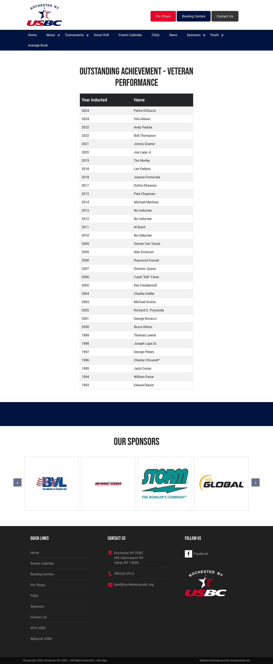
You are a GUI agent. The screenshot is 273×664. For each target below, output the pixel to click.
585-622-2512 (124, 573)
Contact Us (225, 16)
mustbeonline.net (240, 660)
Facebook (201, 553)
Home (32, 35)
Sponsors (193, 35)
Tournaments (74, 35)
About (50, 35)
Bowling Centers (193, 16)
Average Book (38, 45)
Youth (214, 35)
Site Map (101, 660)
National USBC (41, 638)
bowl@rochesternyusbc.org (134, 584)
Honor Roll (101, 35)
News (173, 35)
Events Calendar (130, 35)
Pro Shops (163, 16)
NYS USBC (38, 628)
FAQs (155, 35)
